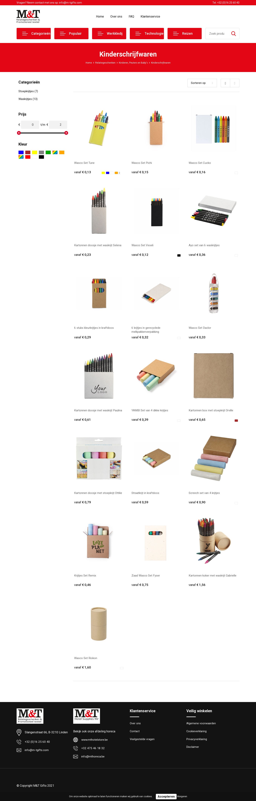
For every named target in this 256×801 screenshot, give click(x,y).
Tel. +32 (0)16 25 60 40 (225, 2)
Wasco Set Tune (84, 163)
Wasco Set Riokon (86, 661)
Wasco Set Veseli (143, 246)
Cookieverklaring (196, 735)
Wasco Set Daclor (200, 329)
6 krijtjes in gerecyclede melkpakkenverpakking (147, 331)
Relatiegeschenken (101, 62)
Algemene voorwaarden (201, 727)
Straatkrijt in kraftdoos (146, 495)
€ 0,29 (82, 338)
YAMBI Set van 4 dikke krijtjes (151, 412)
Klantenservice (150, 16)
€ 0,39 (139, 422)
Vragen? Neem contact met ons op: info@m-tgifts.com (49, 2)
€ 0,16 (197, 172)
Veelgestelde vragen (142, 744)
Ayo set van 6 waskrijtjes (205, 246)
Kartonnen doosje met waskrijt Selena (99, 246)
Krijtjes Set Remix (86, 578)
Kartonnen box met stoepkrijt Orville (212, 412)
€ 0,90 (197, 505)
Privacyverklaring (196, 744)
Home (100, 16)
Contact (135, 735)
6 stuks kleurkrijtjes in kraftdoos (95, 329)
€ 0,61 (82, 422)
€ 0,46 (82, 588)
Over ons (116, 16)
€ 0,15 (139, 172)
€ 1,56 (197, 588)
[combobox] (216, 33)
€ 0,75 (139, 588)
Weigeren (182, 796)
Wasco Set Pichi (142, 163)
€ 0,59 (139, 505)
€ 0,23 (82, 255)
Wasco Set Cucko (200, 163)
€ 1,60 (82, 671)
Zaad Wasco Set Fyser (146, 578)
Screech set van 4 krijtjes (205, 495)
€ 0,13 (82, 172)
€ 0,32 (139, 338)
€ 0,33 (197, 338)
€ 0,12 (139, 255)
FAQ (131, 16)
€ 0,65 (197, 422)
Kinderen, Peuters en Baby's (134, 62)
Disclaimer (192, 752)
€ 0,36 (197, 255)
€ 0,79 (82, 505)
